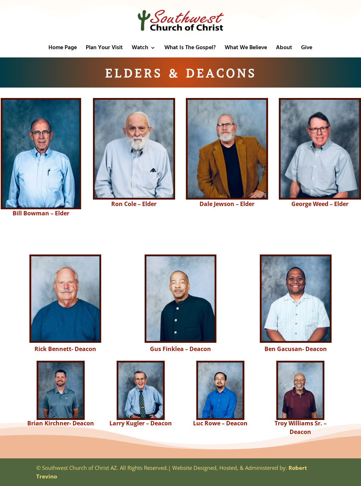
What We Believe (246, 48)
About (284, 48)
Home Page (62, 48)
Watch (140, 48)
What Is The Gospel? (190, 48)
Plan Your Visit (104, 48)
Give (306, 48)
